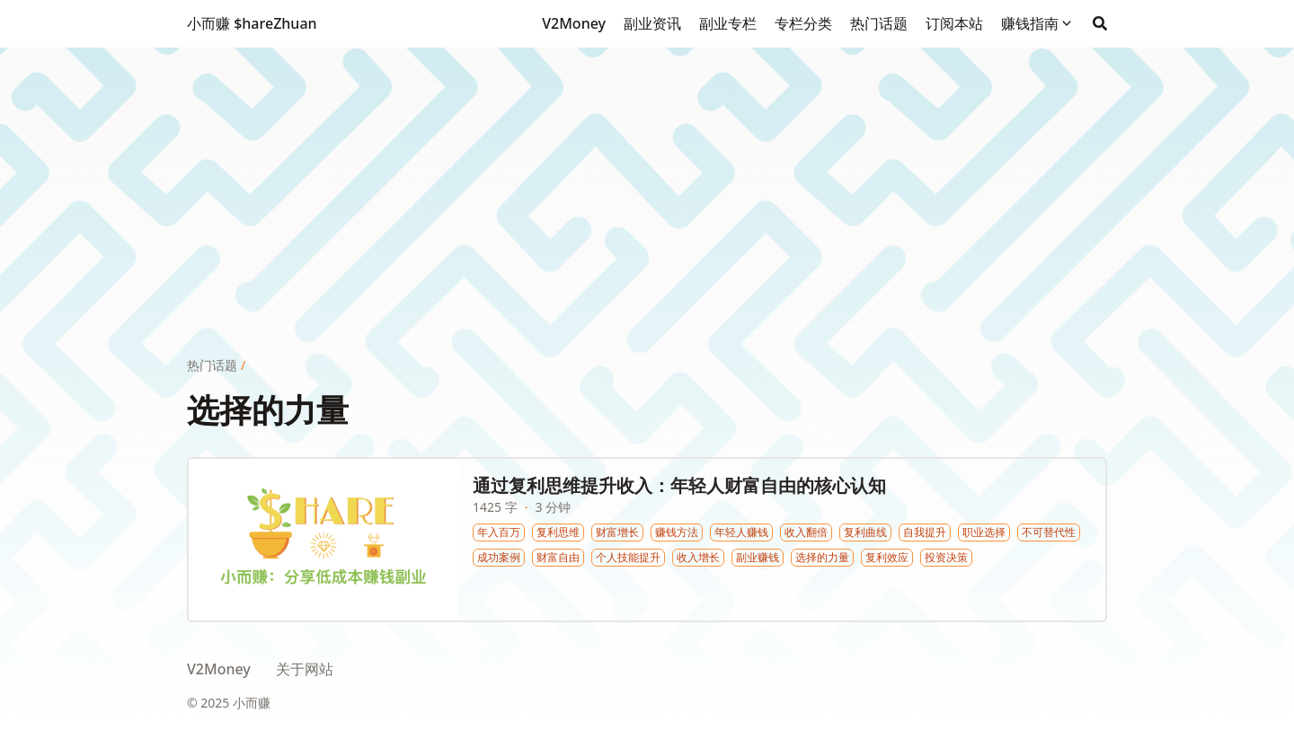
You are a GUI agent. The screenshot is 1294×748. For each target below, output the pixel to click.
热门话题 (212, 365)
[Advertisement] (647, 173)
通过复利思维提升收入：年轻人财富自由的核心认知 (679, 485)
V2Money (219, 669)
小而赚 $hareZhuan (252, 23)
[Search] (1100, 23)
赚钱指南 (1030, 23)
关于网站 (304, 669)
